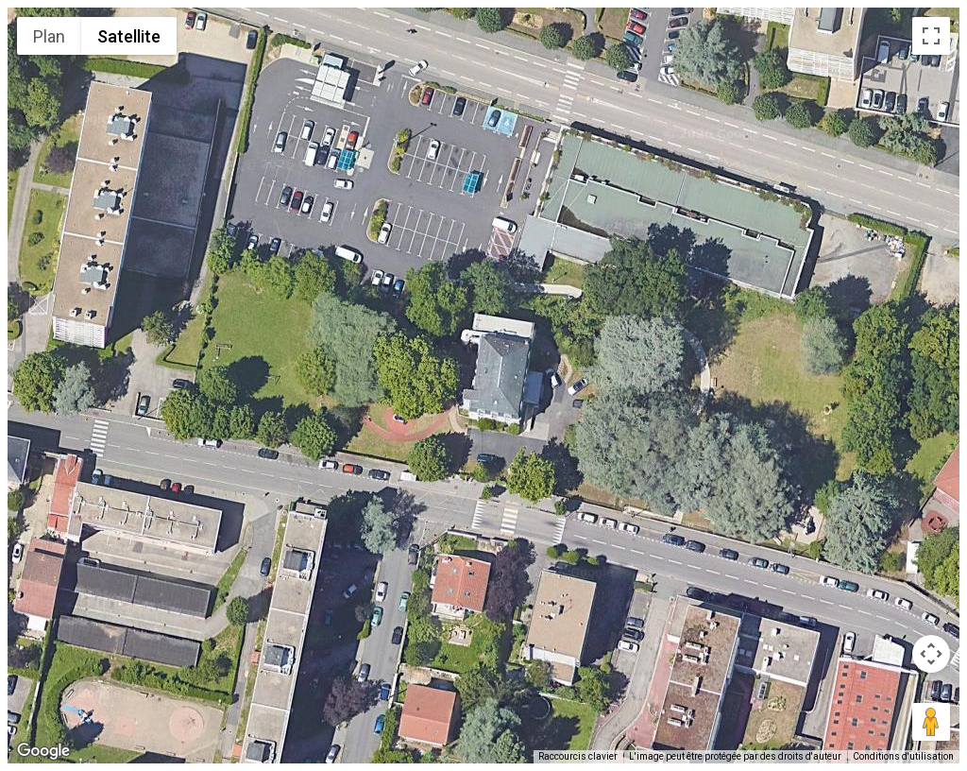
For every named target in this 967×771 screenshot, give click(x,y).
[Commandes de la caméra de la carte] (931, 654)
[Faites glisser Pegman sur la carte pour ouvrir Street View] (931, 722)
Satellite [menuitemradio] (129, 36)
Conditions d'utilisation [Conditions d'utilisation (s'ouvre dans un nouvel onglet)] (903, 756)
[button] (483, 374)
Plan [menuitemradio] (49, 36)
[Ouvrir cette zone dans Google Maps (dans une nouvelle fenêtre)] (43, 751)
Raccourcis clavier (578, 756)
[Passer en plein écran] (931, 36)
